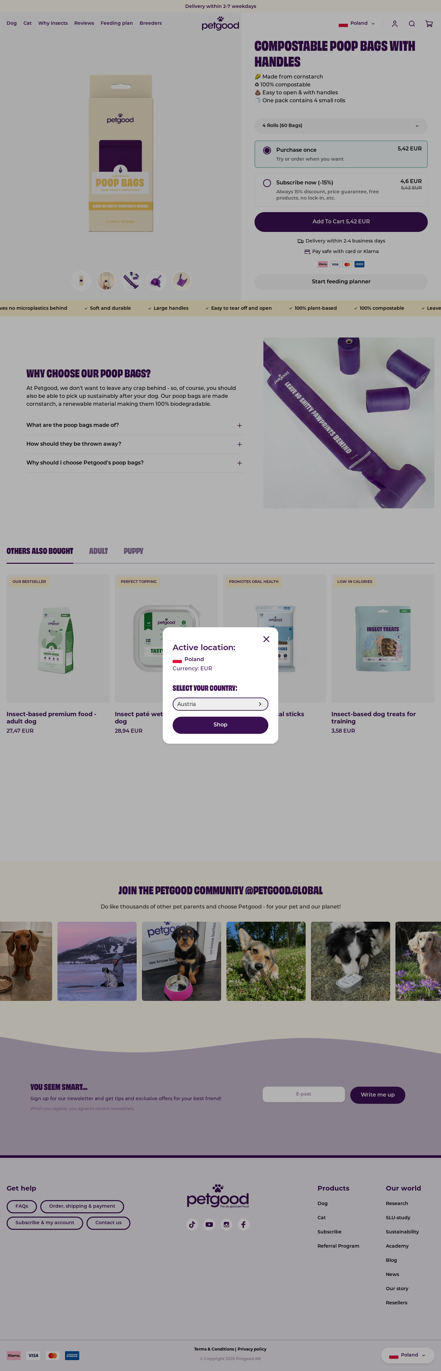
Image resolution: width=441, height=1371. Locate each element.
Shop (220, 725)
